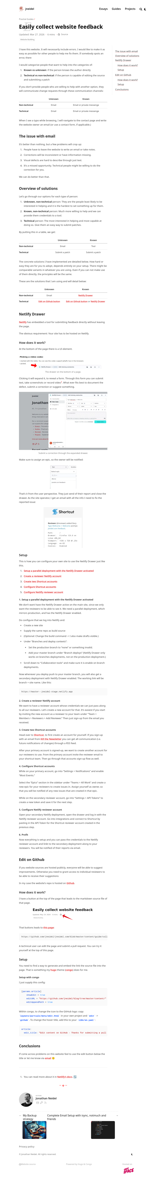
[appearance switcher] (145, 9)
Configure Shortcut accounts (40, 586)
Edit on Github (123, 74)
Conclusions (122, 89)
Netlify (22, 322)
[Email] (37, 1102)
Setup (121, 69)
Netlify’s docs (64, 1076)
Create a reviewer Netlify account (42, 576)
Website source (27, 1164)
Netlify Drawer (123, 60)
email (48, 1058)
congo (69, 969)
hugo (53, 969)
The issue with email (126, 51)
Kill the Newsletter (51, 739)
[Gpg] (41, 1102)
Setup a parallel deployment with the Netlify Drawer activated (59, 570)
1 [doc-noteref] (61, 382)
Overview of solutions (127, 55)
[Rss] (45, 1102)
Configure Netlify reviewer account (43, 592)
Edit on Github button (49, 301)
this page (48, 927)
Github (70, 883)
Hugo (80, 1164)
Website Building (27, 39)
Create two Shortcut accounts (40, 581)
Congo (89, 1164)
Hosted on (128, 1169)
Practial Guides (26, 19)
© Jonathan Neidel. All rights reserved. (37, 1154)
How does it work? (128, 65)
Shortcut (39, 734)
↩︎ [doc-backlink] (74, 1076)
